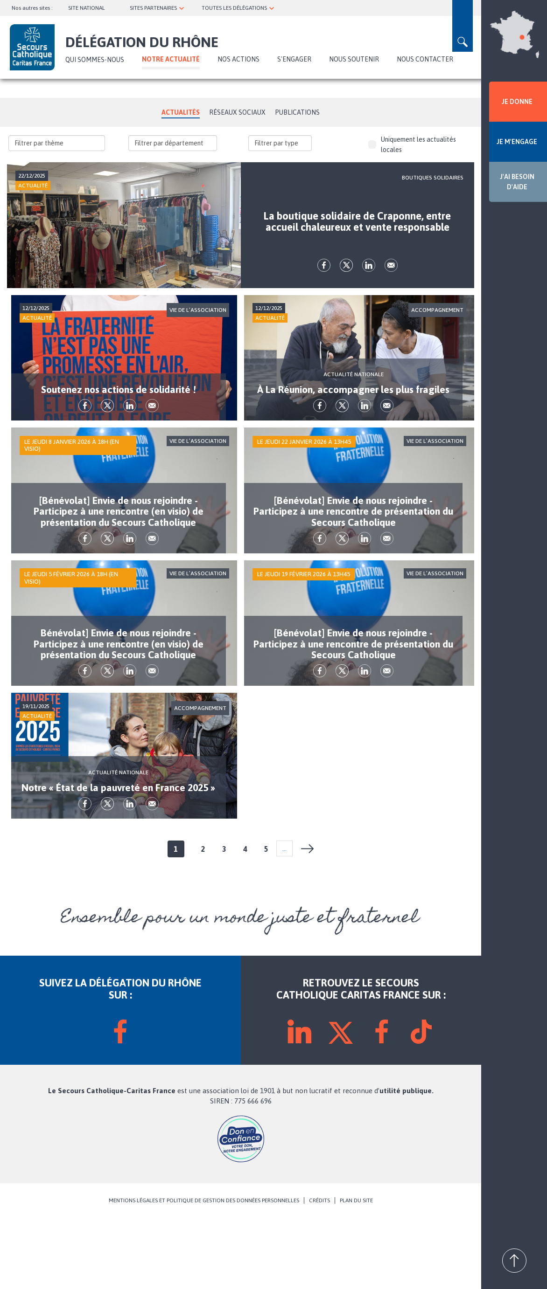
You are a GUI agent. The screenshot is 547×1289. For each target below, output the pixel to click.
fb (323, 279)
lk (368, 279)
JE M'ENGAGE (517, 141)
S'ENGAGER (294, 59)
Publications (297, 112)
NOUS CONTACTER (425, 59)
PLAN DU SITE (356, 1271)
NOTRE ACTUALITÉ (171, 59)
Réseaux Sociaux (237, 112)
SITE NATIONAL (86, 8)
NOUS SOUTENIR (354, 59)
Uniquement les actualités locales (412, 144)
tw (346, 279)
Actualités (180, 112)
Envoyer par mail (391, 279)
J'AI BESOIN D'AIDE (517, 182)
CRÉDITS (319, 1271)
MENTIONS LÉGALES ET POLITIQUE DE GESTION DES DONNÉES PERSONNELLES (204, 1271)
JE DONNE (517, 101)
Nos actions (238, 59)
